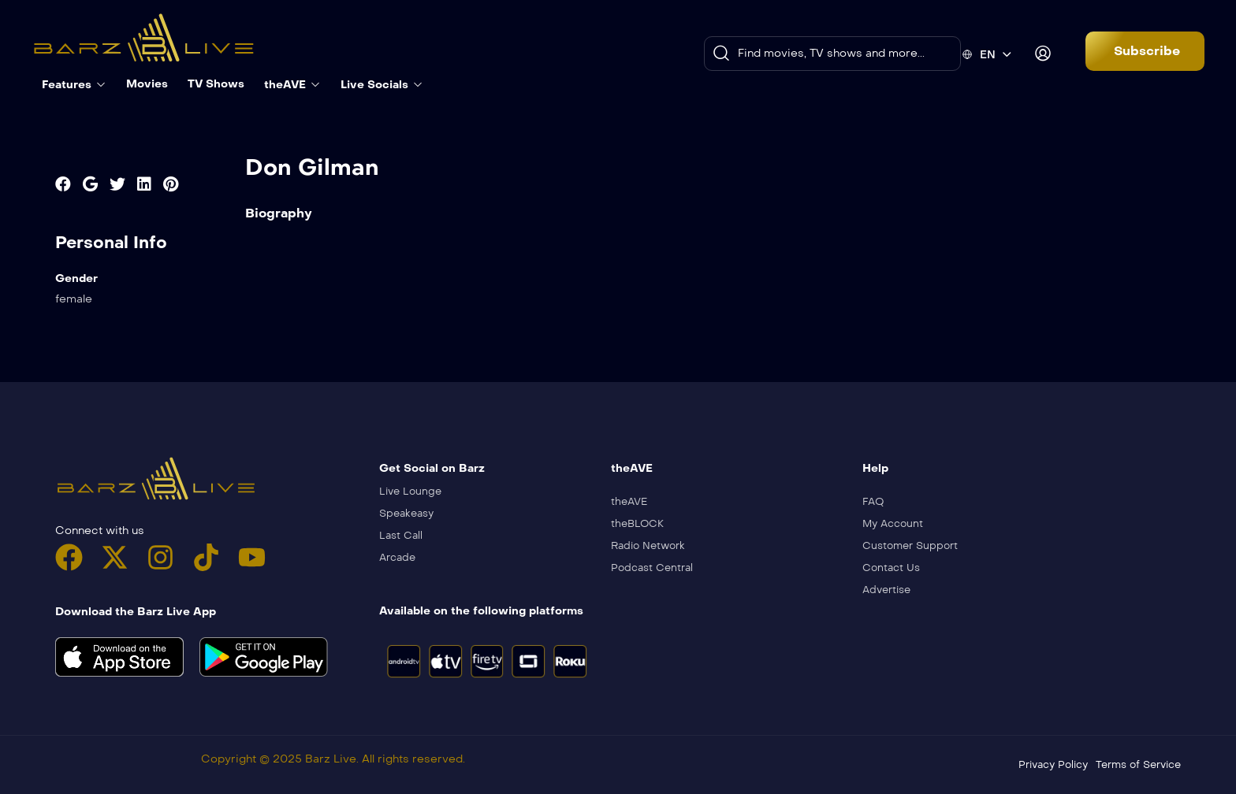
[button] (1144, 51)
